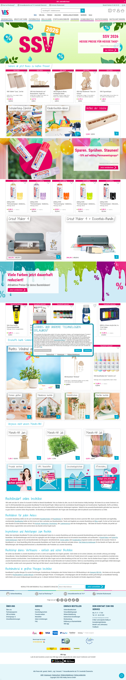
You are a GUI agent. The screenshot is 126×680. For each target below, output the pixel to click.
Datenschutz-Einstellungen (72, 617)
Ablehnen (78, 350)
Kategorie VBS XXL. (96, 572)
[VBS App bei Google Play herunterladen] (57, 661)
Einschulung (53, 523)
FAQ (36, 621)
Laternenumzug (65, 523)
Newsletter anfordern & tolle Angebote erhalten (39, 587)
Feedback (95, 627)
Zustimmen (87, 350)
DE (123, 5)
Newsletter (38, 617)
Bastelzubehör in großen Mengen (23, 575)
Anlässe (58, 15)
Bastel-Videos (104, 537)
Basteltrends (57, 519)
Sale (90, 15)
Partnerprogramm (11, 612)
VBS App (66, 624)
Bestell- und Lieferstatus (99, 624)
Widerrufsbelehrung (70, 614)
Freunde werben (40, 614)
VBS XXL (42, 15)
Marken (83, 15)
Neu (35, 15)
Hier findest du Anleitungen (87, 542)
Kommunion (45, 523)
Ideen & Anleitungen (70, 15)
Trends (49, 15)
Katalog (37, 610)
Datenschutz (50, 354)
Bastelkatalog (19, 521)
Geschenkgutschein (41, 612)
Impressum (60, 354)
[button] (7, 86)
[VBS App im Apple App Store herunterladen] (69, 661)
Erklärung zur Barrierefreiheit (72, 621)
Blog (96, 521)
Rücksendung (68, 619)
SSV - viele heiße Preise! (63, 1)
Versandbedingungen (70, 612)
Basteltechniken (45, 519)
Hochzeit (37, 523)
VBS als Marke (10, 614)
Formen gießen (64, 540)
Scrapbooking (76, 540)
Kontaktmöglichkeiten (99, 622)
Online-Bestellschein (70, 610)
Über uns (9, 610)
